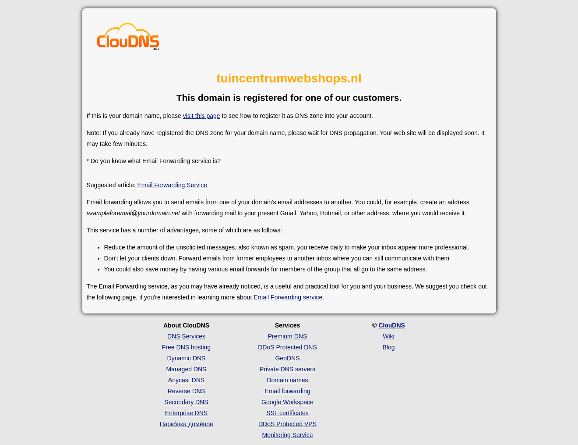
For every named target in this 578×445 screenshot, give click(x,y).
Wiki (388, 336)
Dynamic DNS (186, 358)
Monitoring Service (287, 434)
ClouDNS (391, 325)
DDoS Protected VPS (287, 423)
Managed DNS (186, 369)
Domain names (287, 380)
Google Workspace (287, 402)
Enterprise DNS (186, 413)
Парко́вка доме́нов (186, 423)
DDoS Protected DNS (287, 347)
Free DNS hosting (186, 347)
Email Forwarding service (288, 297)
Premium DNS (287, 336)
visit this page (201, 115)
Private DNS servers (287, 369)
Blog (388, 347)
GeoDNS (287, 358)
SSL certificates (287, 413)
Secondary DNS (186, 402)
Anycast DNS (186, 380)
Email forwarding (287, 391)
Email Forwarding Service (172, 185)
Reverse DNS (186, 391)
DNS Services (186, 336)
